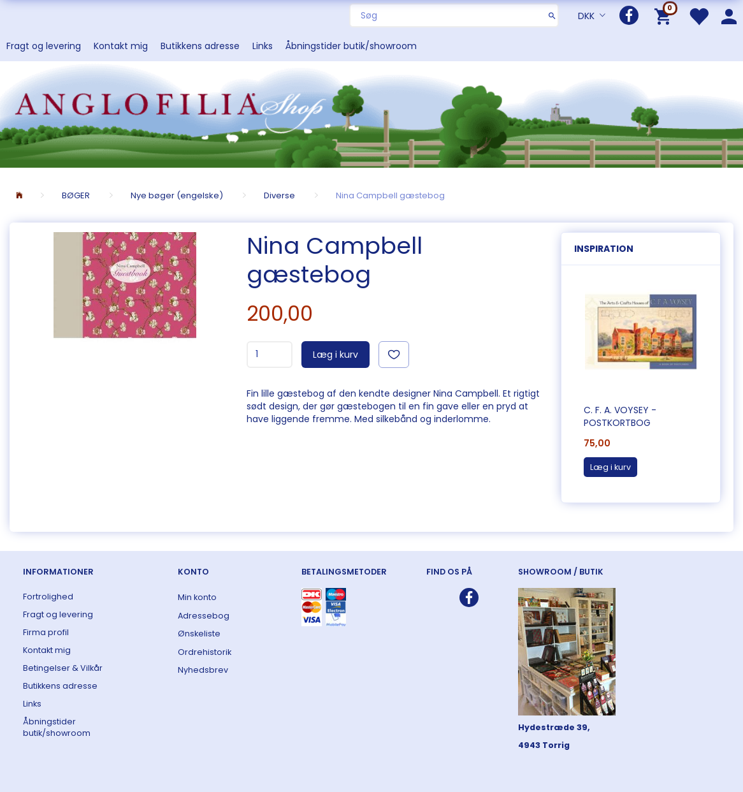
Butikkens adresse (200, 46)
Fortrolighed (48, 596)
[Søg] (552, 15)
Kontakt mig (121, 46)
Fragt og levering (43, 46)
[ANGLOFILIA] (371, 113)
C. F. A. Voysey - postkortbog (620, 416)
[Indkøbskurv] (665, 15)
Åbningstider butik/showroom (351, 46)
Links (262, 46)
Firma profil (46, 632)
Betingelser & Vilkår (63, 668)
